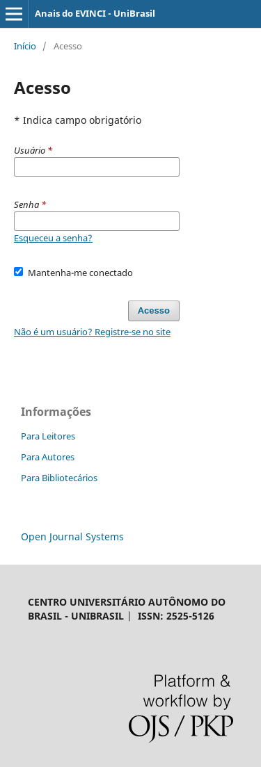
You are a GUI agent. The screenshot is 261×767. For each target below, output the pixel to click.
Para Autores (47, 457)
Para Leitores (48, 436)
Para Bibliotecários (59, 477)
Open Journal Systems (72, 536)
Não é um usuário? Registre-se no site (92, 331)
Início (25, 46)
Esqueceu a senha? (53, 238)
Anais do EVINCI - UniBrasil (95, 13)
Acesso (154, 310)
